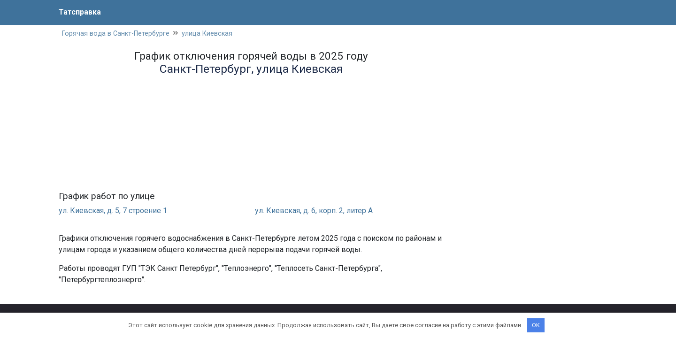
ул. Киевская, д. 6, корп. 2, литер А (314, 210)
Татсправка (80, 12)
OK (536, 325)
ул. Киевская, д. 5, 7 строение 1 (113, 210)
